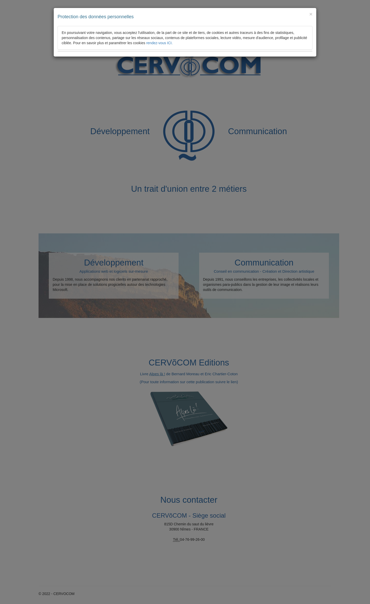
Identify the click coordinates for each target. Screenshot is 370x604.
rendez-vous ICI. (159, 43)
